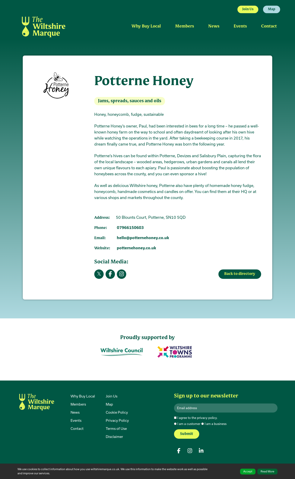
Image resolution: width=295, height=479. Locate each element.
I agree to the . (197, 418)
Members (184, 26)
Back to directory (239, 274)
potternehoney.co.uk (136, 248)
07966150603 (130, 227)
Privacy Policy (117, 420)
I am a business (216, 424)
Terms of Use (116, 428)
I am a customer (188, 424)
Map (271, 9)
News (213, 26)
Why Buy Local (146, 26)
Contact (269, 26)
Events (240, 26)
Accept (247, 471)
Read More (267, 471)
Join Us (247, 9)
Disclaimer (114, 437)
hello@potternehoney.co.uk (143, 238)
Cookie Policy (117, 412)
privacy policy (207, 418)
